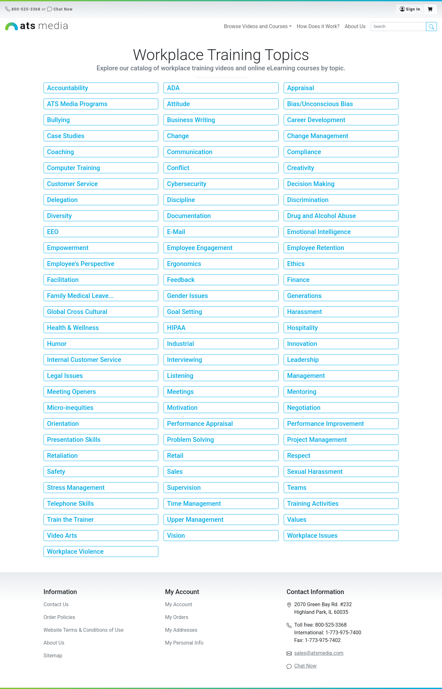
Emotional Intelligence (319, 232)
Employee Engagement (200, 248)
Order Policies (59, 617)
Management (306, 376)
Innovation (302, 344)
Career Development (316, 120)
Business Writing (191, 120)
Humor (57, 344)
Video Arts (62, 535)
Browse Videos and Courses (256, 26)
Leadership (303, 360)
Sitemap (52, 656)
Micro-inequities (70, 407)
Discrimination (308, 200)
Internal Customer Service (84, 360)
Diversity (59, 216)
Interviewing (184, 360)
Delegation (62, 200)
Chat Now (63, 9)
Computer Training (73, 168)
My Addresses (181, 630)
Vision (176, 535)
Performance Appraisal (200, 423)
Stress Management (76, 487)
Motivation (182, 407)
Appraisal (300, 88)
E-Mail (176, 232)
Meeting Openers (71, 391)
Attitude (178, 104)
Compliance (304, 152)
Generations (304, 296)
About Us (355, 26)
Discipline (181, 200)
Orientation (63, 423)
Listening (180, 376)
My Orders (176, 617)
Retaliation (62, 455)
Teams (296, 487)
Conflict (178, 168)
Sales (175, 471)
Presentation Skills (73, 439)
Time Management (194, 503)
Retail (175, 455)
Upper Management (195, 519)
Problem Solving (190, 439)
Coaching (60, 152)
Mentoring (302, 391)
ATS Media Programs (77, 104)
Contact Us (56, 604)
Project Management (317, 439)
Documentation (189, 216)
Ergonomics (184, 264)
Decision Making (311, 184)
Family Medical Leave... (80, 296)
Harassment (304, 312)
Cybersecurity (186, 184)
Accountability (67, 88)
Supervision (184, 487)
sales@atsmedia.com (318, 653)
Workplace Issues (312, 535)
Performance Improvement (325, 423)
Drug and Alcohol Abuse (321, 216)
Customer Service (72, 184)
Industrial (180, 344)
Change (178, 136)
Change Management (317, 136)
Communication (189, 152)
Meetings (180, 391)
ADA (173, 88)
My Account (178, 604)
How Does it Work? (318, 26)
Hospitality (302, 328)
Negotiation (303, 407)
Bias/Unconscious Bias (320, 104)
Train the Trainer (70, 519)
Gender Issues (187, 296)
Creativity (300, 168)
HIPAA (176, 328)
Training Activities (313, 503)
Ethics (296, 264)
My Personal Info (184, 643)
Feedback (180, 280)
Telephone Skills (70, 503)
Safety (56, 471)
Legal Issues (65, 376)
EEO (53, 232)
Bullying (58, 120)
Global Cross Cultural (77, 312)
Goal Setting (184, 312)
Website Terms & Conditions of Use (83, 630)
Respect (299, 455)
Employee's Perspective (80, 264)
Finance (298, 280)
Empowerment (68, 248)
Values (296, 519)
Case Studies (65, 136)
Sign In (410, 9)
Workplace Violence (75, 551)
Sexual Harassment (315, 471)
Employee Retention (315, 248)
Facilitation (63, 280)
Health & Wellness (73, 328)
